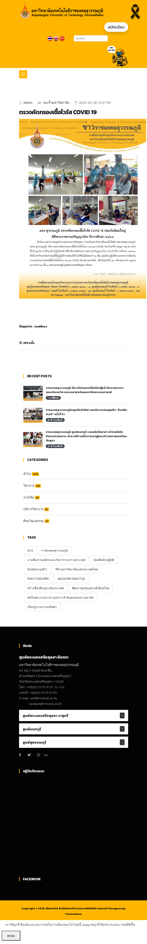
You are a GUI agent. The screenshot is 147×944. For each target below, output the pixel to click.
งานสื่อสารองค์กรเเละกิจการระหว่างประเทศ (56, 560)
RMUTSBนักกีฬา (38, 579)
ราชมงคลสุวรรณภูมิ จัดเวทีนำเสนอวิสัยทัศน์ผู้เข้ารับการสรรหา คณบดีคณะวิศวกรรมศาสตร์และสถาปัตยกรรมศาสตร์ (84, 390)
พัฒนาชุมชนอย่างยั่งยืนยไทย (90, 588)
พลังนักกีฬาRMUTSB (71, 579)
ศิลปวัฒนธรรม (36, 521)
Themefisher (73, 914)
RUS (30, 550)
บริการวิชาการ (36, 509)
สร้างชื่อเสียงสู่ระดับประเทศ (45, 588)
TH (45, 755)
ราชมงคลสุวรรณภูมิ (54, 550)
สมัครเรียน (116, 27)
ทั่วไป (31, 474)
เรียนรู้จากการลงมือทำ (42, 607)
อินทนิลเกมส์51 (37, 569)
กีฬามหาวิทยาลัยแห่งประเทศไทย (76, 569)
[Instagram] (38, 755)
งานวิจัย (31, 497)
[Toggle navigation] (23, 74)
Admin (27, 102)
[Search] (91, 38)
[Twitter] (29, 755)
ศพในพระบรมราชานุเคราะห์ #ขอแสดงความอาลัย (60, 597)
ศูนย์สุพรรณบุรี (34, 742)
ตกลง (11, 936)
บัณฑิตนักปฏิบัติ (103, 560)
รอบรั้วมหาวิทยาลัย (55, 102)
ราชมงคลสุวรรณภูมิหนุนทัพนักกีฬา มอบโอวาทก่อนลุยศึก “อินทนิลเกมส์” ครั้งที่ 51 (86, 412)
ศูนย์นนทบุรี (32, 729)
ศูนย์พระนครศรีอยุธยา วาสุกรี (45, 715)
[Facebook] (20, 755)
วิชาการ (32, 485)
